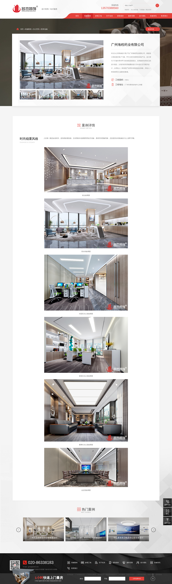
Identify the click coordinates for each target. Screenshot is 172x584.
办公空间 (36, 29)
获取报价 (120, 16)
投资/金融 (44, 29)
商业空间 (148, 10)
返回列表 (151, 29)
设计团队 (142, 16)
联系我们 (164, 16)
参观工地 (98, 16)
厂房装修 (142, 10)
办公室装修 (134, 10)
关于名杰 (109, 16)
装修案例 (87, 16)
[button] (18, 530)
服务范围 (131, 16)
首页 (77, 16)
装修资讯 (153, 16)
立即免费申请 (137, 578)
